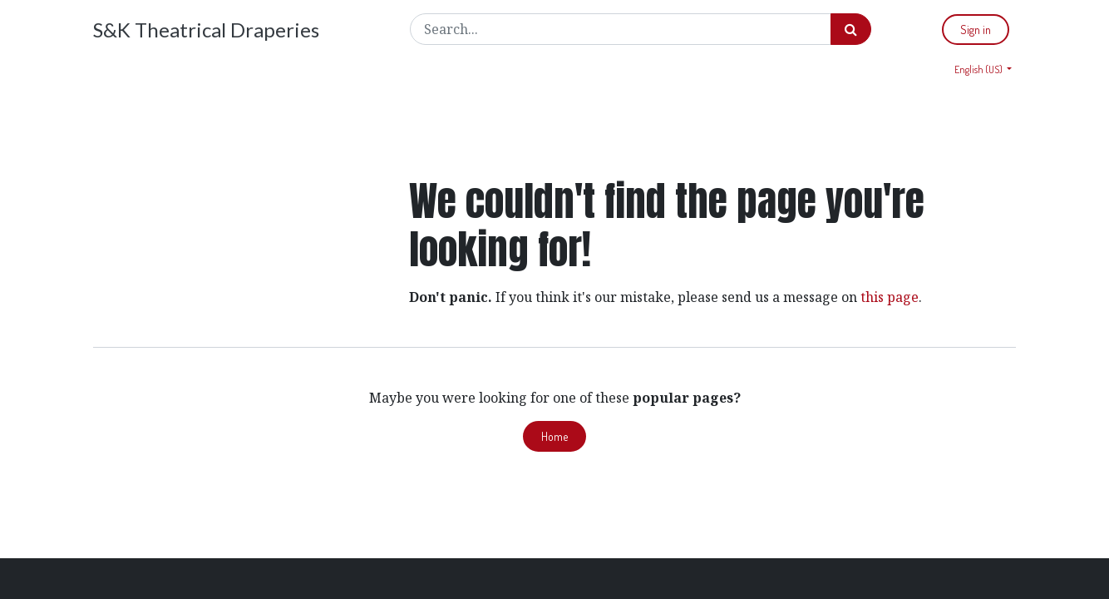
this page (889, 297)
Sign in (975, 29)
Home (554, 436)
